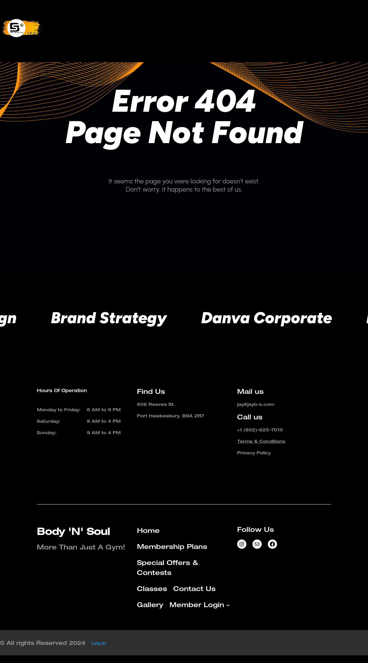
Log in (98, 642)
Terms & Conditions (261, 441)
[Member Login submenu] (260, 36)
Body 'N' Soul (73, 531)
